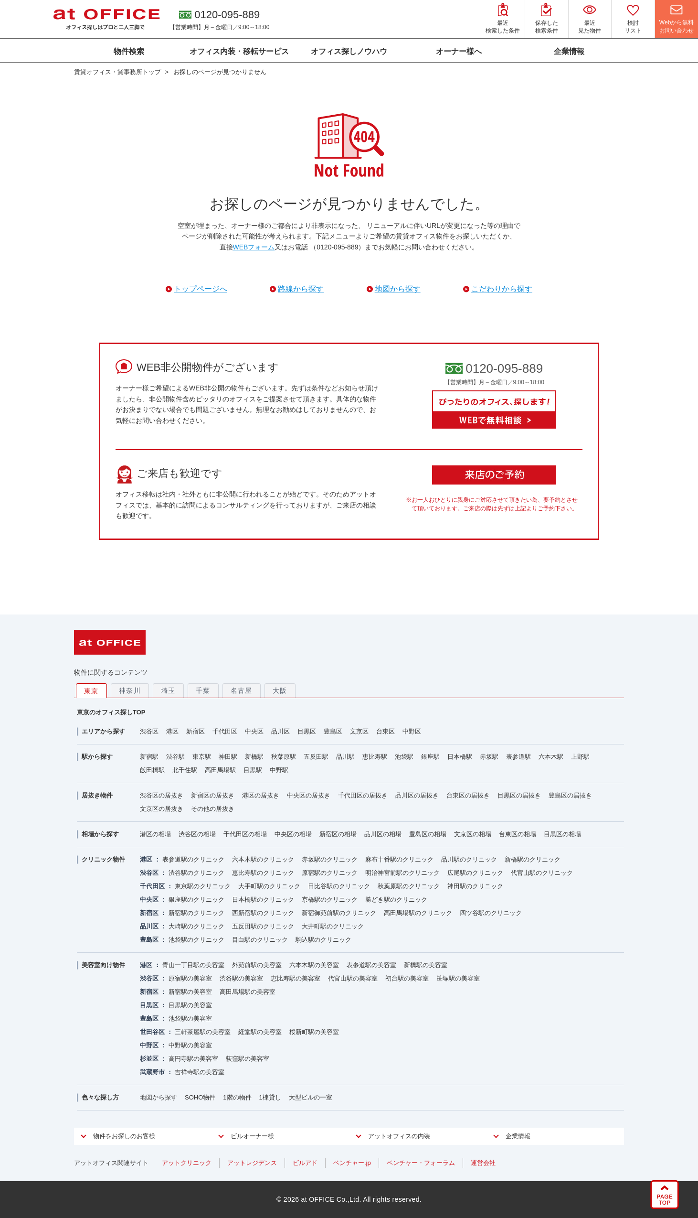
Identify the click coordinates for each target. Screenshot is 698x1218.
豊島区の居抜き (570, 795)
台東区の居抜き (468, 795)
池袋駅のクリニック (196, 939)
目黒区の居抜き (519, 795)
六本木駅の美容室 (314, 965)
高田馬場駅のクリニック (418, 912)
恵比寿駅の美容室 (295, 978)
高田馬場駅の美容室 (247, 991)
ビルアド (305, 1162)
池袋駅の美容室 (190, 1018)
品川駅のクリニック (469, 859)
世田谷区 (152, 1031)
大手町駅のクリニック (269, 886)
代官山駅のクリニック (542, 872)
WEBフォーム (254, 247)
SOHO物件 (200, 1097)
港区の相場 (155, 834)
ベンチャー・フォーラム (421, 1162)
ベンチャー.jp (352, 1162)
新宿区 (195, 731)
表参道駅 (518, 756)
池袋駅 (404, 756)
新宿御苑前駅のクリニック (339, 912)
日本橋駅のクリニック (263, 899)
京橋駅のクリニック (330, 899)
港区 (172, 731)
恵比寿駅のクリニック (263, 872)
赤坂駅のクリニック (330, 859)
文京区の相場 (472, 834)
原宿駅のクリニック (330, 872)
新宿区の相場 (338, 834)
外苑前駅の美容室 (257, 965)
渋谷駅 (175, 756)
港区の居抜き (260, 795)
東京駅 (201, 756)
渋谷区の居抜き (161, 795)
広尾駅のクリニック (475, 872)
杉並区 (149, 1058)
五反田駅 (316, 756)
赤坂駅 (489, 756)
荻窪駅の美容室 (247, 1058)
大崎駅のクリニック (196, 926)
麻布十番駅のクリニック (399, 859)
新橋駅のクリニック (533, 859)
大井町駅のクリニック (333, 926)
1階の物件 (237, 1097)
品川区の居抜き (417, 795)
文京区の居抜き (161, 808)
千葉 (203, 690)
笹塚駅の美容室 (458, 978)
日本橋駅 (459, 756)
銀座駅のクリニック (196, 899)
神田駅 (228, 756)
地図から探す (158, 1097)
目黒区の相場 (562, 834)
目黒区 (306, 731)
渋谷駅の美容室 (241, 978)
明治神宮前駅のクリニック (402, 872)
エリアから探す (103, 731)
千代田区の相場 (245, 834)
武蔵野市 (152, 1072)
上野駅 (580, 756)
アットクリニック (187, 1162)
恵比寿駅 (374, 756)
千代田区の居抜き (363, 795)
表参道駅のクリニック (193, 859)
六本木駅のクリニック (263, 859)
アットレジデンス (252, 1162)
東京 (91, 691)
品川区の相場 (383, 834)
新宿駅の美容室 (190, 991)
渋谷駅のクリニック (196, 872)
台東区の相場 (517, 834)
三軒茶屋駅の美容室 (203, 1031)
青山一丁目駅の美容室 (193, 965)
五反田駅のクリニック (263, 926)
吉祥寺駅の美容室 (199, 1072)
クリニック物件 (103, 859)
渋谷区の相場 (197, 834)
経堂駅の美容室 (260, 1031)
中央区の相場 (293, 834)
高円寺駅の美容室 (193, 1058)
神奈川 (130, 690)
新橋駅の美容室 (425, 965)
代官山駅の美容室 (353, 978)
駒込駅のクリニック (323, 939)
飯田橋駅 (152, 770)
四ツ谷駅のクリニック (491, 912)
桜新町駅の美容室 (314, 1031)
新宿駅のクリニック (196, 912)
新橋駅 (254, 756)
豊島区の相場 (427, 834)
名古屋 (242, 690)
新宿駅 (149, 756)
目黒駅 (252, 770)
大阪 (280, 690)
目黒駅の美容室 (190, 1005)
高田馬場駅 (220, 770)
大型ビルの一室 (310, 1097)
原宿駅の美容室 (190, 978)
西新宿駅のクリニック (263, 912)
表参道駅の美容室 (371, 965)
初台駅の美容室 (407, 978)
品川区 (280, 731)
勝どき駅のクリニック (396, 899)
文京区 (359, 731)
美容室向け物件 (103, 965)
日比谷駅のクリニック (339, 886)
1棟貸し (270, 1097)
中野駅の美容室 (190, 1045)
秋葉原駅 (283, 756)
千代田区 (224, 731)
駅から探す (97, 756)
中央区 (254, 731)
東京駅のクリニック (203, 886)
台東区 (385, 731)
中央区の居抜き (308, 795)
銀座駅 (430, 756)
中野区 (411, 731)
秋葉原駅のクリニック (409, 886)
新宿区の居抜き (212, 795)
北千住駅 (184, 770)
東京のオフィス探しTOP (111, 712)
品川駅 (345, 756)
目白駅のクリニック (260, 939)
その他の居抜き (212, 808)
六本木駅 (551, 756)
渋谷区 (149, 731)
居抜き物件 (97, 795)
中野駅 (279, 770)
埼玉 (168, 690)
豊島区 (333, 731)
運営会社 (483, 1162)
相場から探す (100, 834)
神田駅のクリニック (475, 886)
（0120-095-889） (337, 247)
